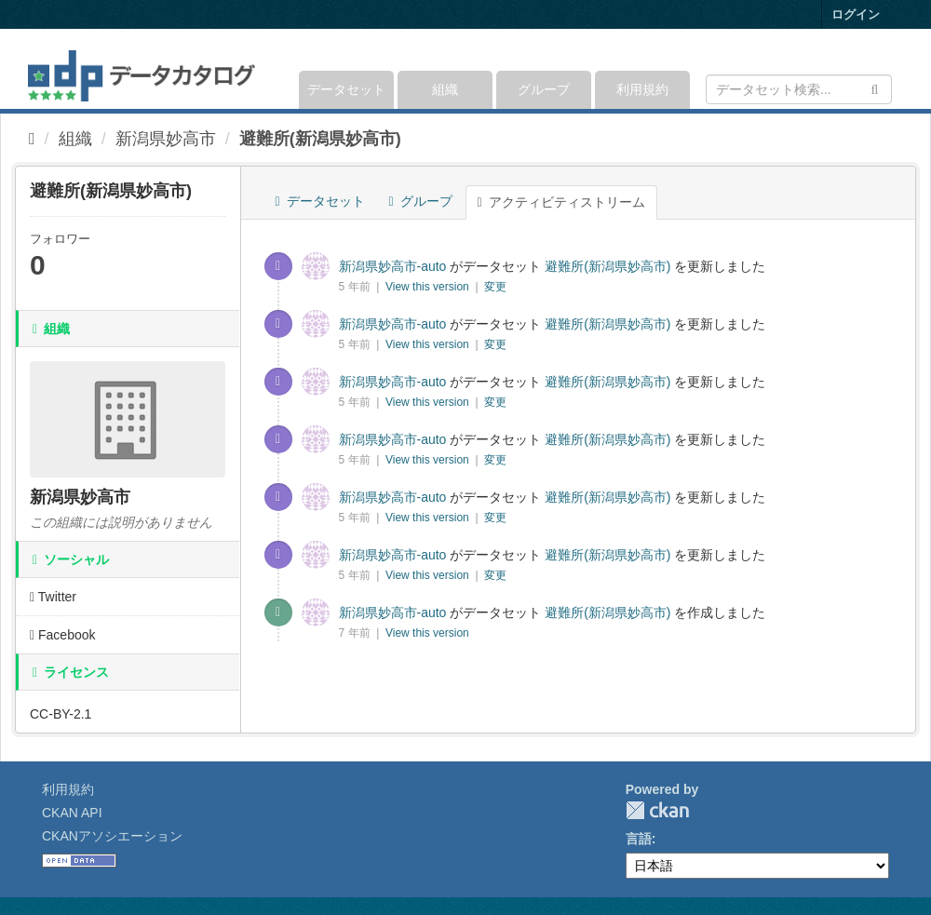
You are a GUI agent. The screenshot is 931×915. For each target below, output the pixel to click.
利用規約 (642, 89)
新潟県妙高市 (165, 138)
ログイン (855, 14)
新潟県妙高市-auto (393, 266)
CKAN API (72, 812)
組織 (445, 89)
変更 (495, 286)
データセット (346, 89)
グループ (544, 89)
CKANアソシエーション (112, 835)
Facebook (63, 634)
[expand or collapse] (890, 68)
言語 (639, 838)
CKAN (657, 810)
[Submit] (875, 88)
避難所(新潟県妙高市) (320, 138)
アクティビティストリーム (561, 202)
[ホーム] (32, 138)
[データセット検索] (799, 89)
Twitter (53, 596)
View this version (428, 286)
